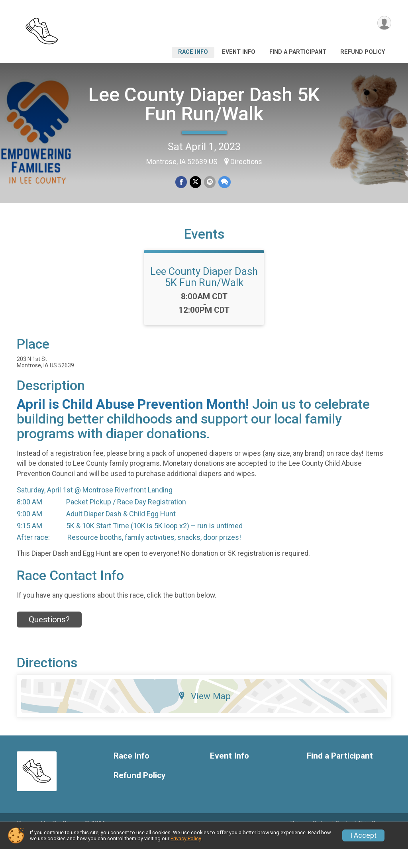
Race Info (193, 52)
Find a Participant (297, 52)
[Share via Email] (209, 182)
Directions (246, 162)
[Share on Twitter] (195, 182)
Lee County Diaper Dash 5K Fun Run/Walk (204, 104)
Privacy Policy (186, 838)
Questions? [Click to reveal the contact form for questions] (49, 630)
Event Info (238, 52)
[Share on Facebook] (181, 182)
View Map (204, 707)
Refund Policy (362, 52)
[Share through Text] (224, 182)
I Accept (363, 835)
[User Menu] (384, 23)
